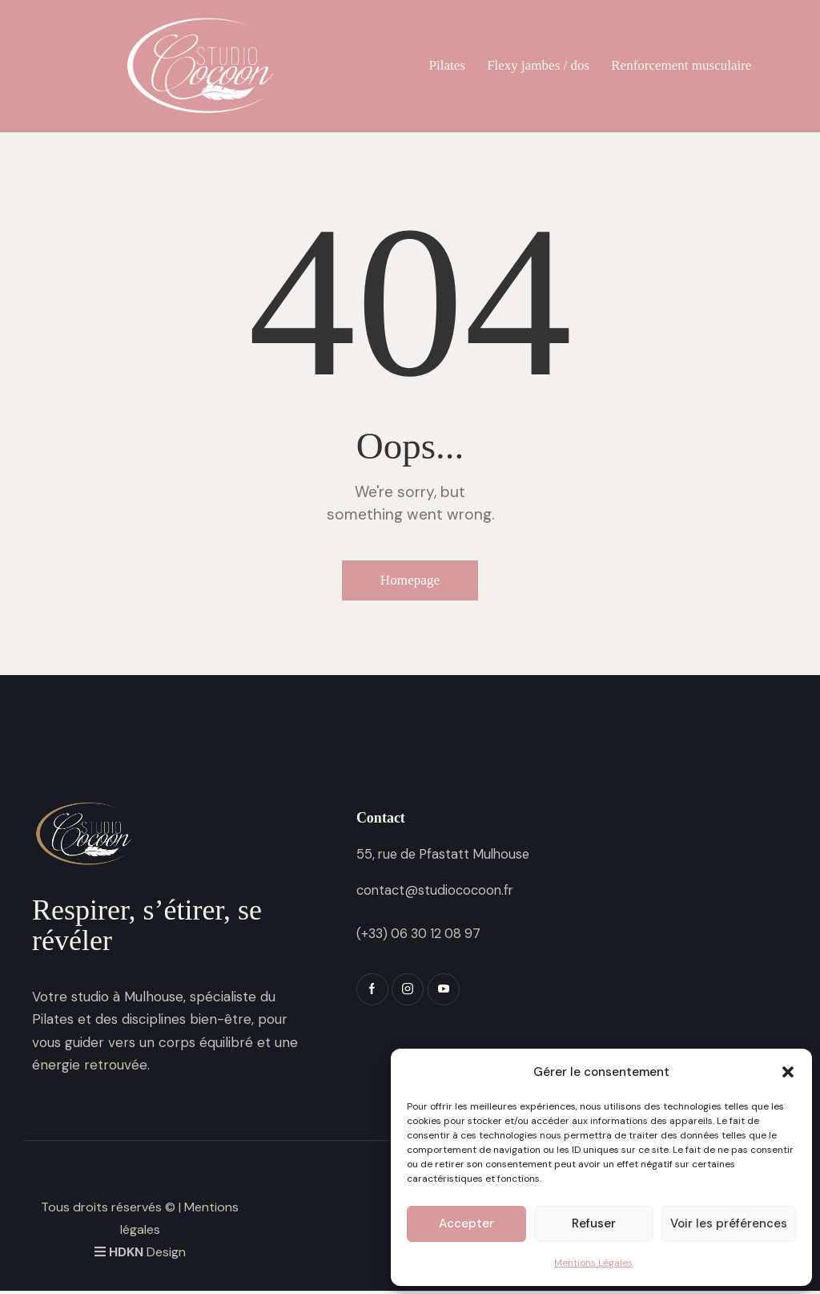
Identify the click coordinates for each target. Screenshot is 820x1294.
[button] (788, 1072)
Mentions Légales (593, 1262)
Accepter (466, 1223)
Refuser (594, 1223)
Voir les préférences (728, 1223)
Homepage (410, 582)
